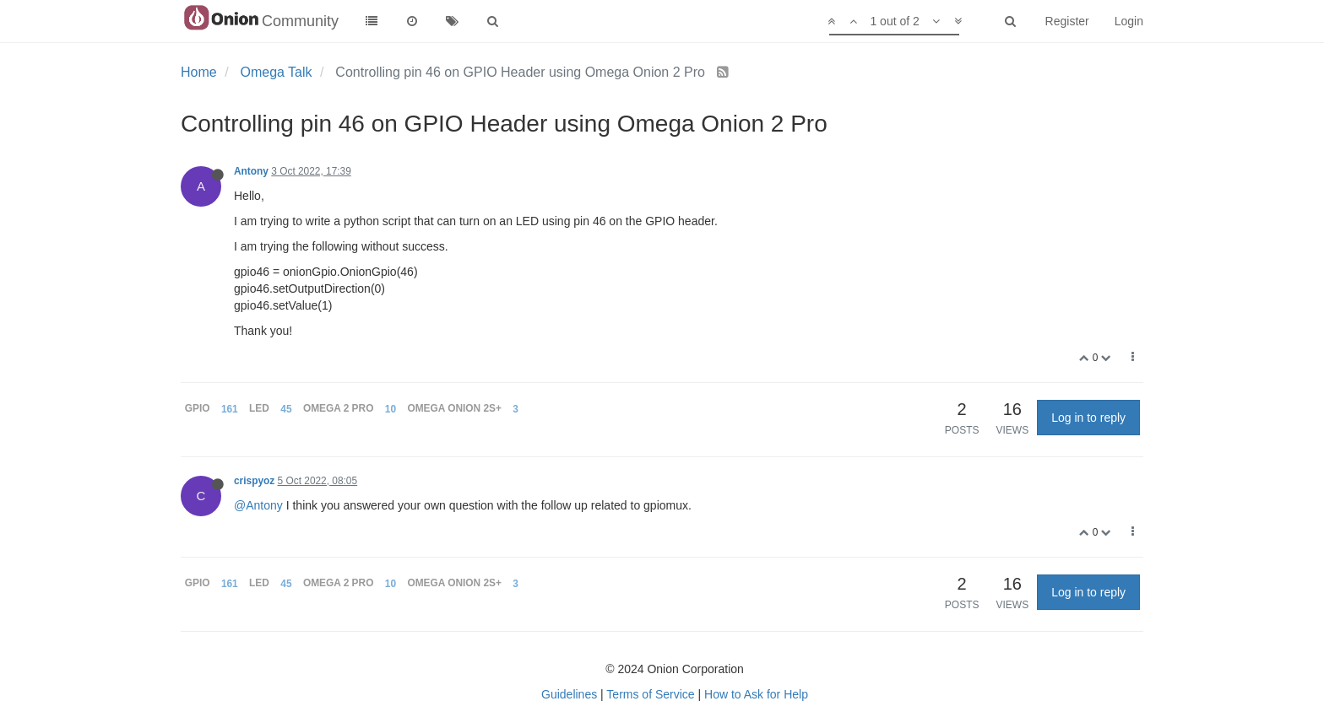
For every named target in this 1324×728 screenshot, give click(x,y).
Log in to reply (1088, 417)
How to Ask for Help (756, 694)
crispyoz (254, 481)
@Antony (258, 505)
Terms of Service (650, 694)
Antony (251, 171)
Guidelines (569, 694)
